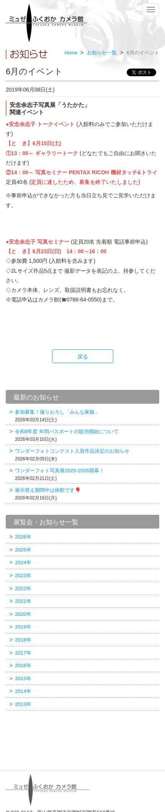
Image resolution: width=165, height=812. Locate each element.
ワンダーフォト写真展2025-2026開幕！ (86, 474)
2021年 (23, 601)
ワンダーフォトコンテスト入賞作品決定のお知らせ (86, 455)
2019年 (23, 627)
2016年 (23, 665)
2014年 (23, 691)
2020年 (23, 614)
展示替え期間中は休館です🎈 (86, 494)
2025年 (23, 550)
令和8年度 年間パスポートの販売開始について (86, 435)
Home (70, 53)
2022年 (23, 588)
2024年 (23, 562)
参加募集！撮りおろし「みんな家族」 (86, 415)
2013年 (23, 704)
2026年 (23, 537)
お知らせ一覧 (102, 53)
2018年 (23, 640)
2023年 (23, 575)
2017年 (23, 653)
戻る (82, 357)
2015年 (23, 678)
